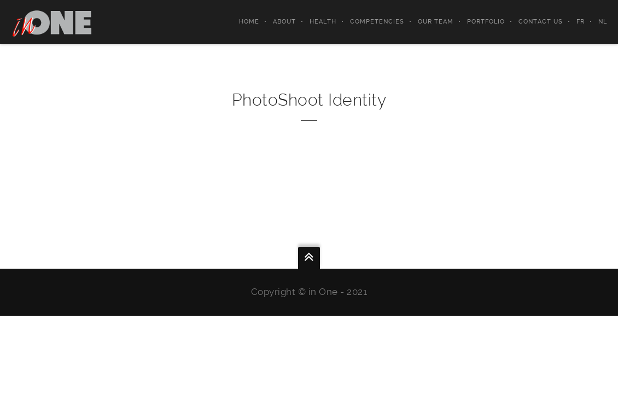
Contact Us (540, 21)
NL (602, 21)
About (284, 21)
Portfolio (486, 21)
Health (323, 21)
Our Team (435, 21)
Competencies (377, 21)
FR (580, 21)
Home (249, 21)
